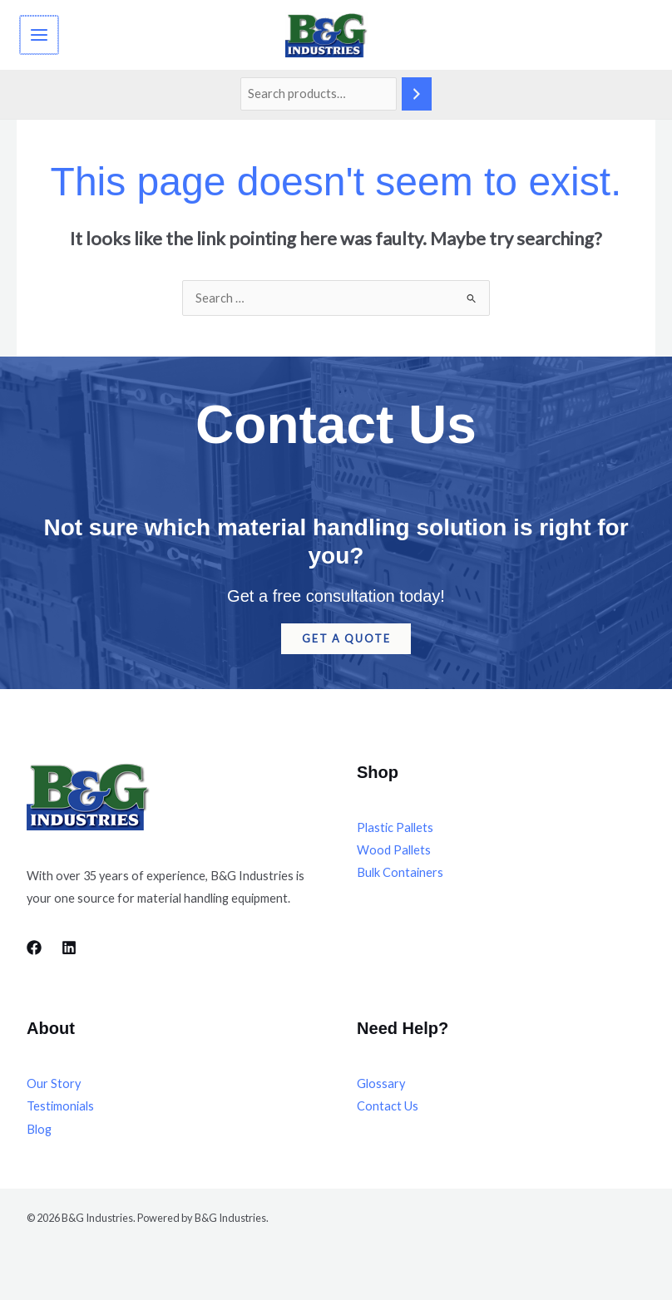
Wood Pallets (394, 855)
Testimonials (60, 1112)
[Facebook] (34, 952)
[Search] (417, 99)
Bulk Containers (400, 877)
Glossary (381, 1089)
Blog (39, 1134)
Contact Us (387, 1112)
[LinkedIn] (69, 952)
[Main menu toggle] (38, 37)
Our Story (54, 1089)
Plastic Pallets (395, 832)
